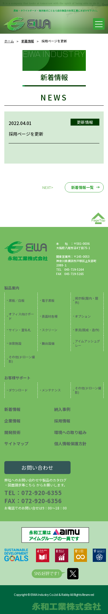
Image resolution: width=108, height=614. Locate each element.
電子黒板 (48, 300)
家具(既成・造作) (87, 329)
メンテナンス (51, 390)
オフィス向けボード (21, 316)
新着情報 (12, 409)
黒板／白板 (16, 300)
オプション (83, 316)
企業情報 (12, 421)
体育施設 (15, 343)
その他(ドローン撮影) (22, 359)
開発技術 (12, 432)
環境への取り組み (70, 432)
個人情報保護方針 (70, 443)
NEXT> (47, 187)
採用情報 (62, 421)
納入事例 (62, 409)
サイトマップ (16, 443)
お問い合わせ (37, 467)
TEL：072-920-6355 (33, 492)
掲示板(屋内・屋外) (86, 300)
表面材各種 (50, 316)
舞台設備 (48, 343)
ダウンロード (18, 390)
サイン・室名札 (20, 329)
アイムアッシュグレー (87, 343)
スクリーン (49, 329)
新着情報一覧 (82, 187)
